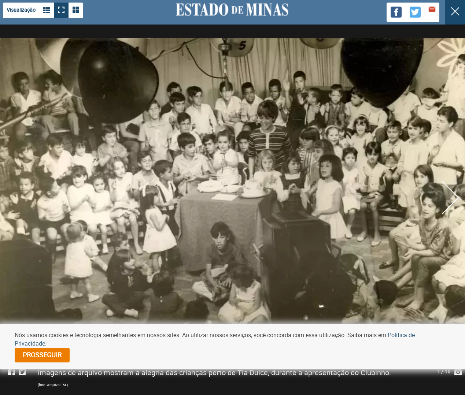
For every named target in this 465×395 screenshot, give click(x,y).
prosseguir (42, 354)
